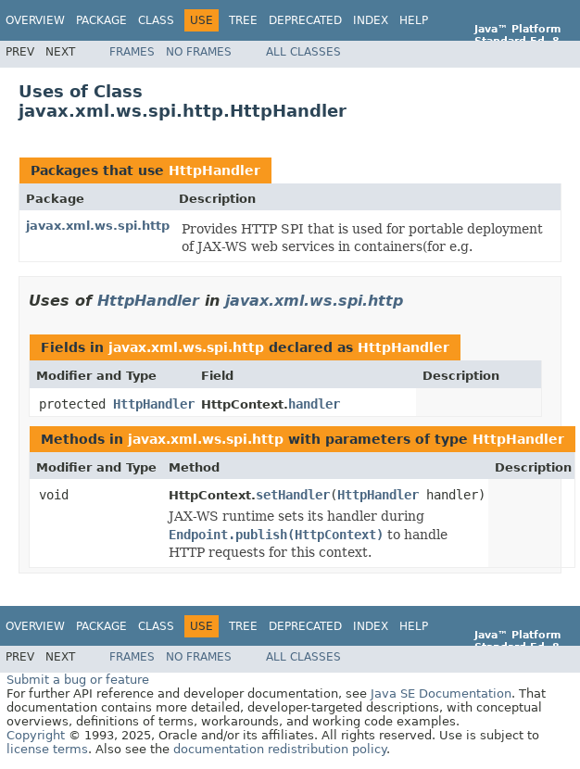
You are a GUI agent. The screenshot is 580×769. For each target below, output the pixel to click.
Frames (132, 51)
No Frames (199, 51)
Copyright (35, 735)
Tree (243, 20)
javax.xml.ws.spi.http (98, 226)
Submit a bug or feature (77, 680)
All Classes (303, 51)
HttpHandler (214, 170)
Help (413, 20)
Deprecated (305, 20)
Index (370, 20)
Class (156, 20)
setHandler (293, 494)
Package (101, 20)
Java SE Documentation (441, 693)
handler (314, 404)
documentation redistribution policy (279, 749)
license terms (47, 749)
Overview (35, 20)
